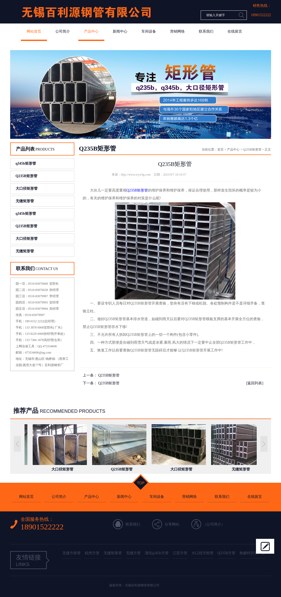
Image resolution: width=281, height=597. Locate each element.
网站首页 (34, 31)
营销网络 (177, 31)
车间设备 (148, 31)
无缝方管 (133, 553)
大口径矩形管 (27, 188)
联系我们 (206, 31)
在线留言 (235, 31)
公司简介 (62, 31)
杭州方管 (92, 553)
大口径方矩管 (202, 553)
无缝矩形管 (25, 201)
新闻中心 (120, 31)
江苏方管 (180, 553)
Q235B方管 (226, 553)
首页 (220, 149)
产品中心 (91, 31)
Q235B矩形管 (26, 176)
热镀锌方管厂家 (252, 553)
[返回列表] (254, 383)
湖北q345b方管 (157, 553)
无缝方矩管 (71, 553)
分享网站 (172, 524)
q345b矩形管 (26, 163)
